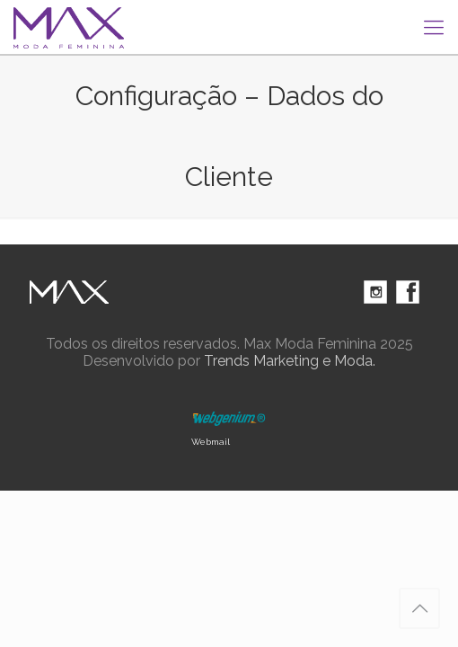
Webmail (210, 442)
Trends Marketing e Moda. (289, 360)
